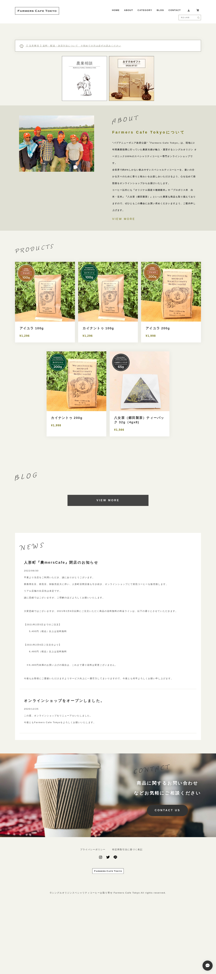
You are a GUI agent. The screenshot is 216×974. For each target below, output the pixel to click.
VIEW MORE (123, 277)
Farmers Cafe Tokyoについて (148, 191)
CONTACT (175, 10)
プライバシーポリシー (92, 908)
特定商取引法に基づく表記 (127, 908)
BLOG (160, 10)
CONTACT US (167, 868)
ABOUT (128, 10)
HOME (116, 10)
